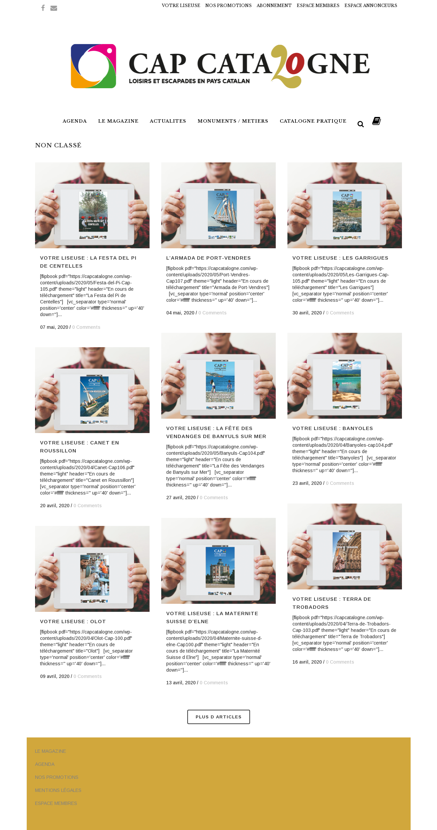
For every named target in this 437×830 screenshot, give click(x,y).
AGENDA (44, 764)
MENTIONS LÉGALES (58, 790)
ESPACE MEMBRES (318, 5)
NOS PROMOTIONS (228, 5)
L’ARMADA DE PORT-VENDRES (208, 258)
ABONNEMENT (274, 5)
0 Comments (86, 327)
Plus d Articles (219, 716)
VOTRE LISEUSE (181, 5)
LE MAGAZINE (50, 751)
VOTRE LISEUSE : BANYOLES (332, 428)
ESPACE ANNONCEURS (371, 5)
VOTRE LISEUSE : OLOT (73, 621)
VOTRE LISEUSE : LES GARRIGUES (340, 258)
